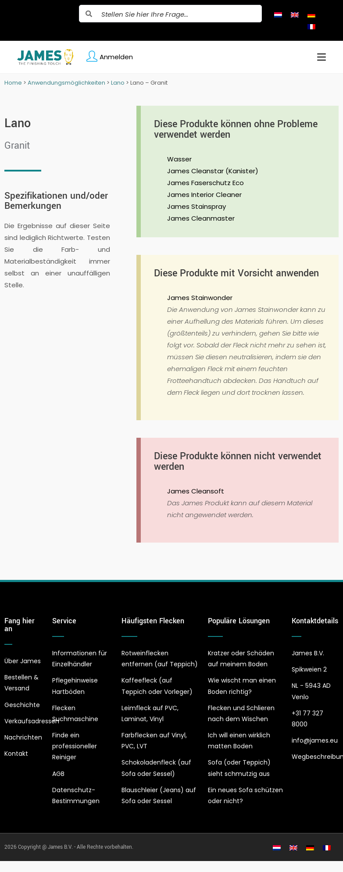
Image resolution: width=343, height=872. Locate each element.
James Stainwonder (199, 297)
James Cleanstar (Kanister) (212, 170)
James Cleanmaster (201, 218)
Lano (118, 82)
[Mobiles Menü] (318, 57)
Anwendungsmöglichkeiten (66, 82)
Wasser (179, 159)
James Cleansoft (195, 491)
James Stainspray (196, 206)
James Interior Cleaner (204, 194)
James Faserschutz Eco (205, 182)
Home (13, 82)
